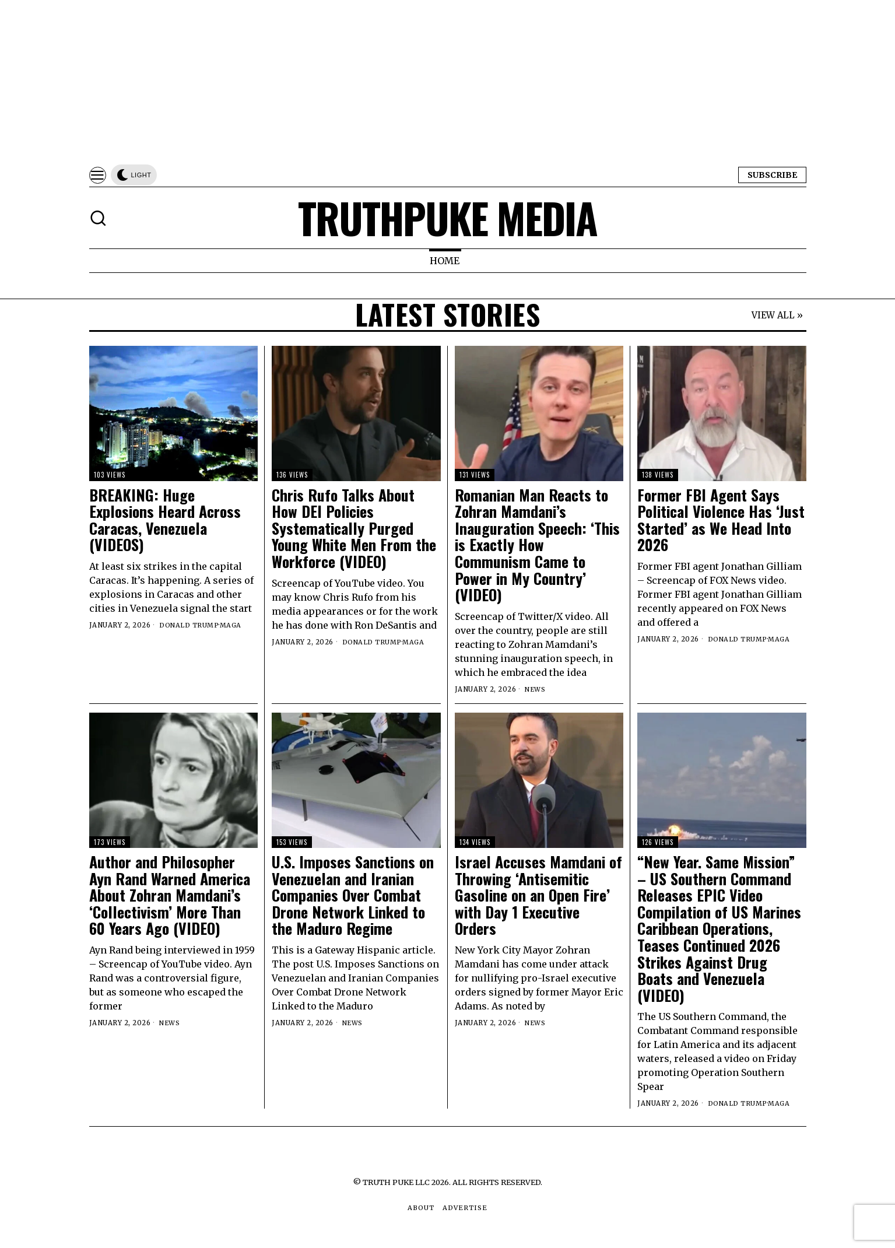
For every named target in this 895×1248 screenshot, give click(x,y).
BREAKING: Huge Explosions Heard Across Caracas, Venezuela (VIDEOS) (165, 520)
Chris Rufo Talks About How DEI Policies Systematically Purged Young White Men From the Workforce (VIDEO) (354, 528)
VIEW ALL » (777, 315)
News (535, 689)
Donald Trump (189, 625)
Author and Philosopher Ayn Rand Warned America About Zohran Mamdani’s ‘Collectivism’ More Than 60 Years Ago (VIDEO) (169, 895)
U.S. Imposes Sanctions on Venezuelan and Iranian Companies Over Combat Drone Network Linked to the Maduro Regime (353, 895)
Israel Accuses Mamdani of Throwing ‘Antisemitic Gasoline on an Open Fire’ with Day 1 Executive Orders (538, 895)
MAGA (231, 625)
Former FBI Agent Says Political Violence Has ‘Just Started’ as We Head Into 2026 (721, 520)
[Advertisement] (350, 81)
